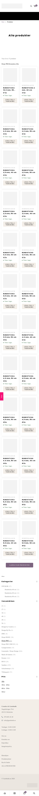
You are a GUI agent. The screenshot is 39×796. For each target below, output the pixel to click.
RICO (5, 661)
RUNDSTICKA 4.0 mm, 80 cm (10, 459)
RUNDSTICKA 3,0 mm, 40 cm (28, 212)
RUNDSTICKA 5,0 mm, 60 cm (10, 501)
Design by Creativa (9, 626)
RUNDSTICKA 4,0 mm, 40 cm (29, 336)
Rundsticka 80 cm (12, 596)
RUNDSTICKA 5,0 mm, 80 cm (28, 501)
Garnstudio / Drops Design (12, 651)
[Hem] (5, 793)
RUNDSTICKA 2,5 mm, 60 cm (28, 171)
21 (4, 606)
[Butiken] (15, 793)
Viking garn (7, 672)
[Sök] (31, 6)
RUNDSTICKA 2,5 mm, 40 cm (10, 171)
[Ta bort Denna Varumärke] (5, 64)
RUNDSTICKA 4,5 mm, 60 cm (10, 418)
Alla (3, 681)
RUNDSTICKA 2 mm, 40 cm (28, 89)
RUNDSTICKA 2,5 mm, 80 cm (9, 212)
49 (4, 619)
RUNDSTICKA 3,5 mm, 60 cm (28, 295)
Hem (3, 22)
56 (4, 623)
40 (4, 616)
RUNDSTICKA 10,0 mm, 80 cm (9, 90)
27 (4, 609)
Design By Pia (7, 630)
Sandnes (6, 665)
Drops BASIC (8, 637)
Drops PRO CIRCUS (10, 644)
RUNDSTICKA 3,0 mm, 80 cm (28, 254)
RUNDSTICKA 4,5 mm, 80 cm (28, 418)
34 (4, 613)
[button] (10, 100)
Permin (6, 658)
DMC (4, 633)
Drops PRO (7, 640)
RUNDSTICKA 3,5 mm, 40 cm (10, 295)
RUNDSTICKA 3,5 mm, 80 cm (9, 336)
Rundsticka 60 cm (12, 593)
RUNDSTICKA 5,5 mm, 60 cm (28, 542)
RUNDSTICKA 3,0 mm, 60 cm (10, 254)
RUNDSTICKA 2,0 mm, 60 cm (10, 130)
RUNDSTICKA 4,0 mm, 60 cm (10, 377)
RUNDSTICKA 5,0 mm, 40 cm (28, 459)
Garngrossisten (8, 647)
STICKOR (6, 586)
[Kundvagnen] (35, 6)
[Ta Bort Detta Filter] (14, 64)
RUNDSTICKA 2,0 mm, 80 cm (28, 130)
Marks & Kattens (8, 654)
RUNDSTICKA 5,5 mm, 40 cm (10, 542)
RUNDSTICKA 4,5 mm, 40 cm (28, 377)
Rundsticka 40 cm (12, 589)
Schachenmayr (8, 668)
